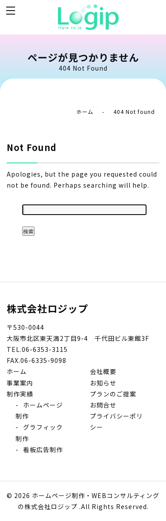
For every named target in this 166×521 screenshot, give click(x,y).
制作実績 (20, 393)
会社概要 (103, 371)
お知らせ (103, 382)
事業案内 (20, 382)
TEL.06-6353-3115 (37, 349)
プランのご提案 (113, 393)
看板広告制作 (43, 449)
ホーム (84, 112)
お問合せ (103, 404)
